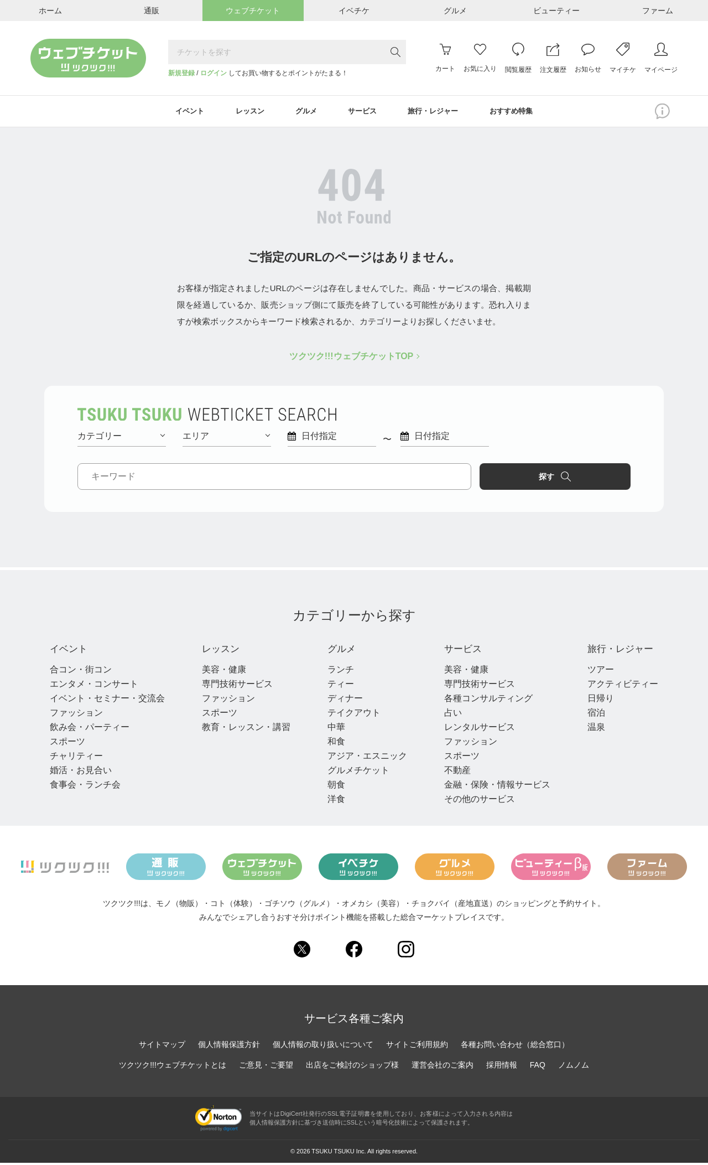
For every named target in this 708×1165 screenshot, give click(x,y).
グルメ (340, 651)
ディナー (342, 700)
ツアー (594, 671)
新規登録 (181, 73)
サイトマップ (162, 1047)
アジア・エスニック (364, 758)
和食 (333, 743)
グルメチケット (355, 772)
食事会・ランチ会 (85, 786)
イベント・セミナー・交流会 (107, 700)
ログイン (213, 73)
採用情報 (501, 1067)
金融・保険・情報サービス (492, 786)
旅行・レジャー (619, 651)
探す (584, 478)
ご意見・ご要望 (266, 1067)
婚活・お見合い (81, 772)
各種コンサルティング (483, 700)
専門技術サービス (235, 686)
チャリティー (76, 758)
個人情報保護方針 (229, 1047)
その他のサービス (474, 801)
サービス (461, 651)
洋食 (333, 801)
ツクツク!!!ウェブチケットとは (172, 1067)
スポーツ (67, 743)
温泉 (589, 729)
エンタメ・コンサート (94, 686)
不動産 (452, 772)
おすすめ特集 (519, 111)
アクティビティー (616, 686)
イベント (72, 651)
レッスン (222, 651)
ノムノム (573, 1067)
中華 (333, 729)
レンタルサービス (474, 729)
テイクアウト (350, 714)
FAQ (537, 1067)
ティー (337, 686)
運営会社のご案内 (442, 1067)
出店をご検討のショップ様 (352, 1067)
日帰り (594, 700)
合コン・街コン (81, 671)
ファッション (76, 714)
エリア (226, 437)
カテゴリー (121, 437)
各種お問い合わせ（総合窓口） (515, 1047)
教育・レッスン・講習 (244, 729)
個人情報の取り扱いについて (323, 1047)
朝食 (333, 786)
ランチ (337, 671)
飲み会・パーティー (89, 729)
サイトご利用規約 (417, 1047)
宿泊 (589, 714)
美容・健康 (222, 671)
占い (448, 714)
